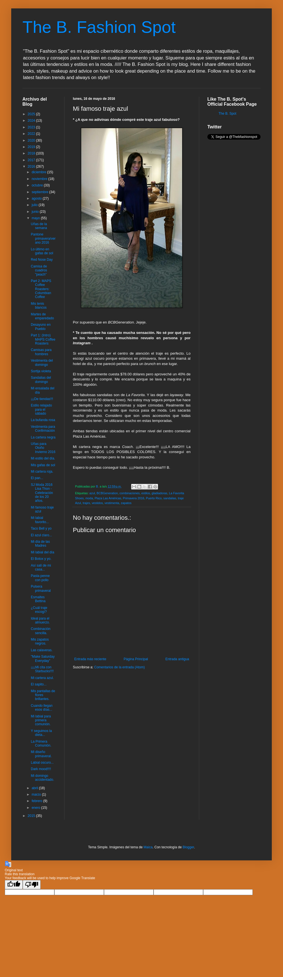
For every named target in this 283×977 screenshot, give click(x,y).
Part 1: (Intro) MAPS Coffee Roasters (43, 339)
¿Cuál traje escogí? (39, 610)
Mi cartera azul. (42, 678)
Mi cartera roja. (42, 472)
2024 (32, 121)
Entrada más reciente (90, 659)
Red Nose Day (42, 260)
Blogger (188, 847)
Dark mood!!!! (41, 769)
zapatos (126, 503)
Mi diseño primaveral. (41, 754)
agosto (37, 198)
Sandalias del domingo (41, 380)
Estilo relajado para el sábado (41, 409)
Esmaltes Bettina (38, 599)
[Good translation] (14, 884)
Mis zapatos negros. (40, 641)
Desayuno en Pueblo (41, 327)
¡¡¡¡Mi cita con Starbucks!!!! (42, 669)
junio (36, 212)
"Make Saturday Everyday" (43, 658)
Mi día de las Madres (40, 544)
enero (36, 808)
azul (92, 493)
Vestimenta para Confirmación (43, 429)
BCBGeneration (107, 493)
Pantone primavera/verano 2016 (43, 238)
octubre (38, 185)
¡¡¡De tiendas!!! (42, 399)
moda (89, 498)
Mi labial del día (42, 552)
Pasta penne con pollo (40, 578)
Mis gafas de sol (43, 465)
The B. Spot (227, 114)
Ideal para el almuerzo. (40, 620)
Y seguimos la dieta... (41, 733)
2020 (32, 140)
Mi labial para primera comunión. (41, 720)
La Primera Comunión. (41, 743)
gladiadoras (159, 493)
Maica (147, 847)
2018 (32, 153)
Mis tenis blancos (39, 306)
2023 (32, 127)
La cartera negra (43, 437)
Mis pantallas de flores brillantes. (43, 695)
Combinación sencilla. (40, 631)
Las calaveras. (41, 650)
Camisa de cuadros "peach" (39, 270)
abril (35, 788)
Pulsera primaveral (41, 588)
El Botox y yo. (41, 559)
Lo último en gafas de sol (42, 251)
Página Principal (136, 659)
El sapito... (39, 684)
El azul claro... (41, 535)
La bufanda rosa (43, 420)
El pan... (37, 478)
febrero (37, 801)
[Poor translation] (32, 884)
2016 (32, 166)
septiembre (40, 192)
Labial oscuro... (42, 762)
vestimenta (112, 503)
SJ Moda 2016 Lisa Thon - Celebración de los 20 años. (42, 493)
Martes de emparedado (42, 316)
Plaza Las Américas (108, 498)
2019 (32, 147)
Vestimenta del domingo (42, 362)
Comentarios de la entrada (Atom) (119, 667)
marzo (37, 794)
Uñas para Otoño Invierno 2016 (43, 448)
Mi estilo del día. (43, 458)
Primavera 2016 (133, 498)
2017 (32, 160)
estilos (146, 493)
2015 (32, 816)
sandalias (169, 498)
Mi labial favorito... (40, 520)
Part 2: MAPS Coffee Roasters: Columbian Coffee (41, 289)
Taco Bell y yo (41, 528)
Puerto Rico (154, 498)
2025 (32, 114)
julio (35, 205)
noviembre (40, 179)
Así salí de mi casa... (41, 567)
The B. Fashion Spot (99, 27)
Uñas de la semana (39, 226)
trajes (86, 503)
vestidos (97, 503)
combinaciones (129, 493)
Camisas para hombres (41, 352)
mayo (36, 218)
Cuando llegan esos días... (41, 708)
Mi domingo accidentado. (42, 778)
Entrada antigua (177, 659)
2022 (32, 134)
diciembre (39, 172)
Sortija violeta (41, 371)
